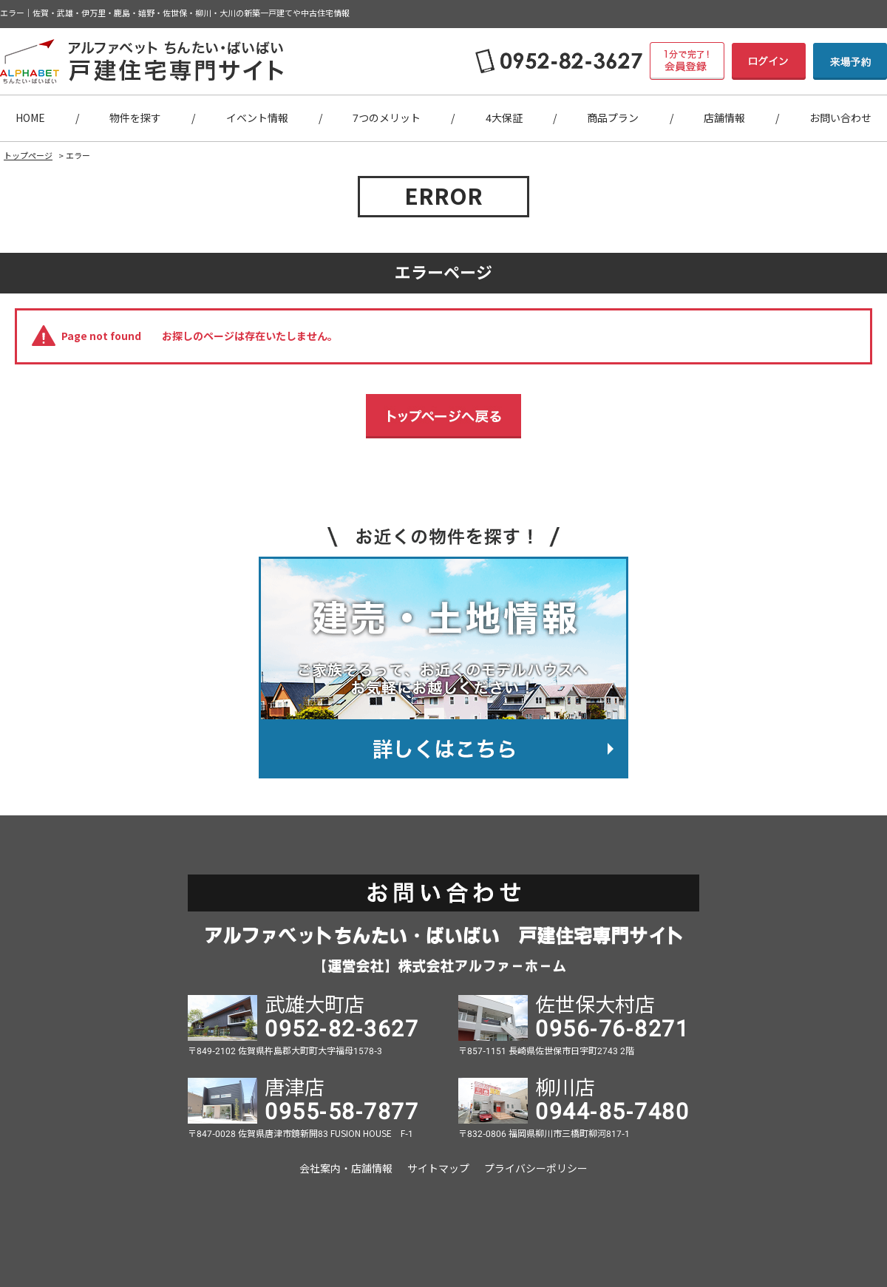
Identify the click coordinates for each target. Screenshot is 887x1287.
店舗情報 (724, 118)
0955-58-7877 (341, 1111)
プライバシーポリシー (536, 1169)
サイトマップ (438, 1169)
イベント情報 (257, 118)
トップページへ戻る (443, 416)
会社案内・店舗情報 (345, 1169)
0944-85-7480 (612, 1111)
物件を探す (135, 118)
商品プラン (613, 118)
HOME (30, 118)
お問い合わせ (840, 118)
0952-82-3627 (341, 1029)
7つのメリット (387, 118)
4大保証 (504, 118)
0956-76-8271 (612, 1029)
